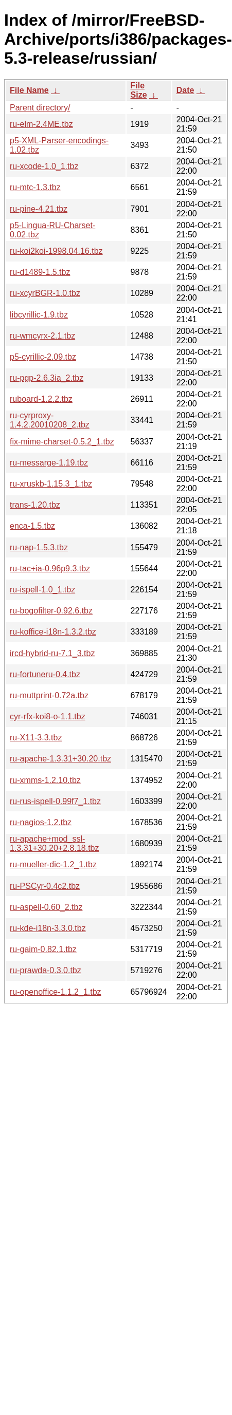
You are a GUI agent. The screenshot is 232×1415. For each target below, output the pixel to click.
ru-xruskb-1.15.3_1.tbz (51, 483)
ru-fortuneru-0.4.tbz (45, 674)
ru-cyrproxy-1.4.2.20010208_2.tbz (50, 420)
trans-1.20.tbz (35, 504)
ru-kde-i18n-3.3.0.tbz (48, 928)
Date (185, 90)
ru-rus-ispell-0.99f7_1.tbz (55, 801)
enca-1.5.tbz (32, 526)
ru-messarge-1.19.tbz (49, 462)
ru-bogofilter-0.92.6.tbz (51, 610)
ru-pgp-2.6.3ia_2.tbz (46, 378)
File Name (29, 90)
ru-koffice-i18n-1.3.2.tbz (53, 631)
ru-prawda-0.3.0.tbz (45, 970)
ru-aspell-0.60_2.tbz (46, 907)
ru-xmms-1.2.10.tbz (45, 780)
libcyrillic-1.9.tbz (39, 314)
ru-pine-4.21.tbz (38, 208)
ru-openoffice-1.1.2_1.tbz (55, 992)
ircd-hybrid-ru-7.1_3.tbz (52, 653)
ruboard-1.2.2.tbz (41, 399)
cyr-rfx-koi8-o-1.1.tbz (47, 716)
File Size (139, 90)
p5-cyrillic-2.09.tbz (43, 356)
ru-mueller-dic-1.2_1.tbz (53, 864)
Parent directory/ (40, 107)
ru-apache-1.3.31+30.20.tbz (60, 758)
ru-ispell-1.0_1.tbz (42, 589)
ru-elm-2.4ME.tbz (41, 124)
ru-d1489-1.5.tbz (40, 272)
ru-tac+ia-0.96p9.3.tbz (50, 568)
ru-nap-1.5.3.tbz (39, 547)
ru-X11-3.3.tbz (36, 737)
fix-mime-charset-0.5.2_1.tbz (62, 441)
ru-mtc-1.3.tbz (35, 187)
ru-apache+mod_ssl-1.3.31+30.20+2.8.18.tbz (54, 843)
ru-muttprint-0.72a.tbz (49, 695)
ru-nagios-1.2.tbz (41, 822)
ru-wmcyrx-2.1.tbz (42, 335)
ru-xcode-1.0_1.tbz (44, 166)
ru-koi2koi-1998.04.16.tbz (56, 251)
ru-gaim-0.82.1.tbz (43, 949)
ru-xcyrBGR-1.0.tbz (45, 293)
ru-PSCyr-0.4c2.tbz (45, 886)
